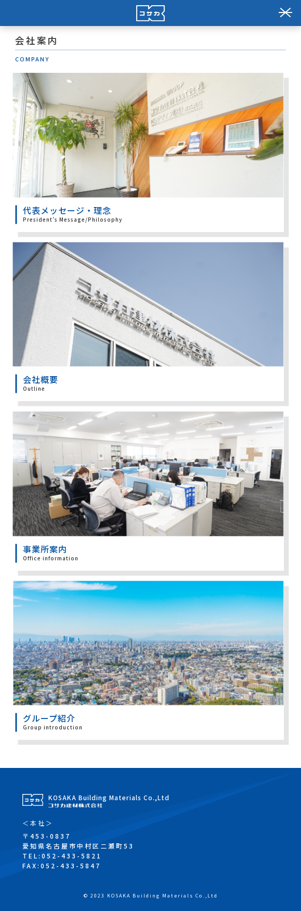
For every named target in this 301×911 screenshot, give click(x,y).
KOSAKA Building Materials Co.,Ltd (108, 800)
